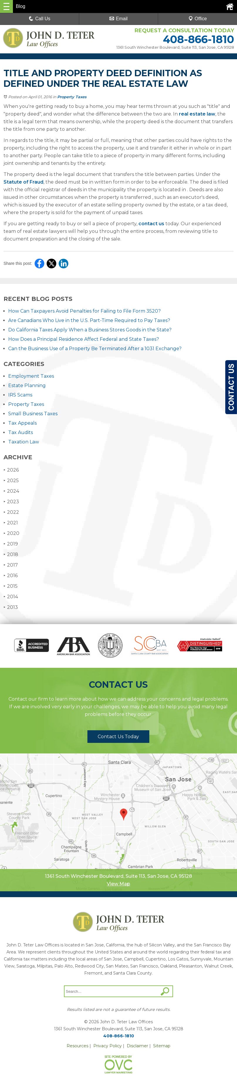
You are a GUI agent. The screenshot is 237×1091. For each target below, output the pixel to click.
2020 (11, 533)
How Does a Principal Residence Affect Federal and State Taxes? (83, 339)
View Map (118, 884)
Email (118, 18)
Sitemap (161, 1045)
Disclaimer (137, 1045)
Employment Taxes (31, 376)
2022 (11, 512)
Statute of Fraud (23, 182)
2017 (11, 565)
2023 (11, 501)
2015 (11, 586)
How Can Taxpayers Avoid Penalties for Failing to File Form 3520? (84, 311)
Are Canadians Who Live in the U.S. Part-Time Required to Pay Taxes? (89, 320)
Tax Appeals (22, 423)
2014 (11, 596)
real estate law (197, 114)
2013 (11, 607)
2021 (11, 522)
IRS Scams (20, 395)
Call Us (39, 18)
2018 (11, 554)
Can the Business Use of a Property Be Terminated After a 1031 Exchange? (95, 348)
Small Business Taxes (32, 413)
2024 (11, 491)
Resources (77, 1045)
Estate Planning (27, 385)
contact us (151, 223)
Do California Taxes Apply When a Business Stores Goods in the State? (90, 330)
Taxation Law (23, 442)
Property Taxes (72, 96)
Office (197, 18)
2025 (11, 480)
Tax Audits (20, 432)
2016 (11, 575)
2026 (11, 470)
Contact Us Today (118, 736)
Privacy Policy (107, 1045)
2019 (11, 544)
